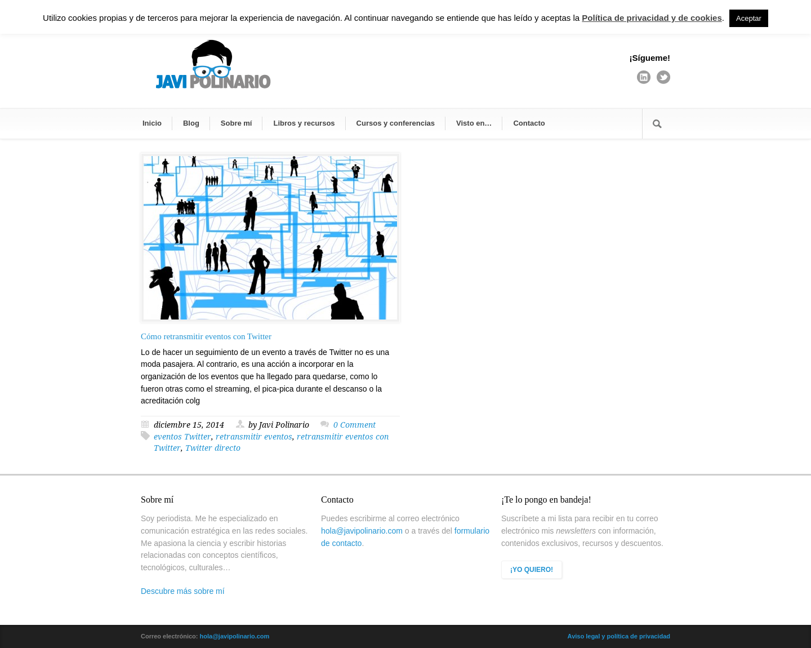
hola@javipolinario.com (362, 530)
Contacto (529, 123)
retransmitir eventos (254, 436)
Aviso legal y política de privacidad (619, 636)
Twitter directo (212, 447)
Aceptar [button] (748, 18)
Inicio (152, 123)
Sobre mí (236, 123)
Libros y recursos (304, 123)
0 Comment (354, 424)
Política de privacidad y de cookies (651, 18)
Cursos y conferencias (396, 123)
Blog (191, 123)
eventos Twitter (182, 436)
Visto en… (474, 123)
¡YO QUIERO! (531, 570)
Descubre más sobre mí (183, 591)
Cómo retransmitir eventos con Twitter (206, 336)
